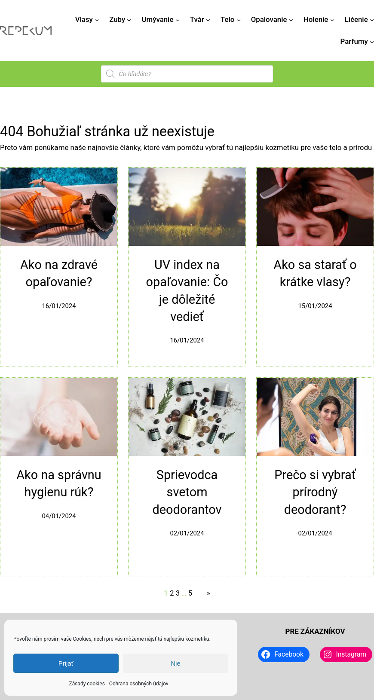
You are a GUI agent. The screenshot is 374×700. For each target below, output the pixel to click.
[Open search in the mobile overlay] (187, 74)
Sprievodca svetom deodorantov (187, 492)
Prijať (66, 663)
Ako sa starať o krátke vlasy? (314, 273)
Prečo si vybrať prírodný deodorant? (315, 492)
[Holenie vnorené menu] (332, 19)
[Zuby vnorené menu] (129, 19)
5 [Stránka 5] (190, 593)
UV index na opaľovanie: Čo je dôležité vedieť (187, 290)
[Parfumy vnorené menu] (372, 41)
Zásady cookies (86, 684)
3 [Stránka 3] (178, 593)
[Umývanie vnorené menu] (177, 19)
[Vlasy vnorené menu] (97, 19)
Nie (176, 663)
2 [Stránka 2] (172, 593)
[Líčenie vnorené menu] (372, 19)
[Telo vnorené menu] (238, 19)
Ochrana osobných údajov (139, 684)
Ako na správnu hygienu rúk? (58, 483)
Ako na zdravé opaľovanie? (59, 273)
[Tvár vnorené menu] (208, 19)
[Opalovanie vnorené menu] (291, 19)
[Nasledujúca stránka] (206, 593)
